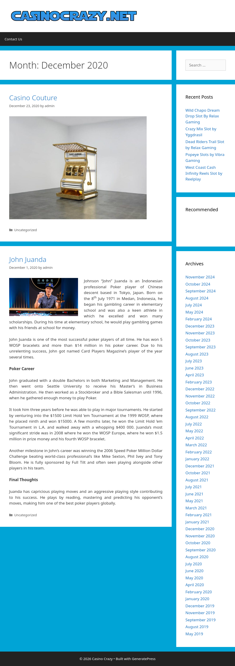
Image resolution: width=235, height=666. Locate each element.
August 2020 (196, 556)
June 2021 (194, 494)
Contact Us (13, 39)
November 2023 (200, 333)
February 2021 (198, 514)
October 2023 (197, 340)
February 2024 (198, 319)
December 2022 (199, 388)
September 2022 (200, 410)
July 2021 (193, 486)
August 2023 (196, 354)
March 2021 (196, 508)
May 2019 (194, 633)
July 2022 (193, 424)
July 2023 (193, 361)
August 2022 (196, 416)
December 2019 (199, 605)
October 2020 (197, 542)
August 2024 (196, 298)
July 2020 (193, 563)
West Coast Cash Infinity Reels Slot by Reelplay (203, 173)
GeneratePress (143, 658)
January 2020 (197, 598)
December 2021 (199, 466)
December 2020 (199, 528)
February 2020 (198, 591)
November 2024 (200, 277)
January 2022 (197, 458)
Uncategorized (25, 230)
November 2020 (200, 535)
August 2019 (196, 626)
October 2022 (197, 402)
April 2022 (194, 438)
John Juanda (27, 259)
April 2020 (194, 584)
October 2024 (197, 284)
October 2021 (197, 472)
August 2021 (196, 480)
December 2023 (199, 326)
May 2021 (194, 500)
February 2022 (198, 452)
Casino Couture (33, 97)
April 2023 (194, 374)
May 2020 (194, 577)
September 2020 (200, 549)
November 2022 (200, 396)
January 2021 (197, 521)
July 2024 (193, 305)
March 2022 (196, 444)
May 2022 (194, 430)
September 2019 (200, 619)
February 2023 (198, 382)
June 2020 (194, 570)
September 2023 (200, 347)
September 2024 (200, 291)
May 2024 (194, 312)
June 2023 (194, 368)
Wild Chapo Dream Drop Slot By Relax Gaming (202, 116)
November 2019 (200, 612)
